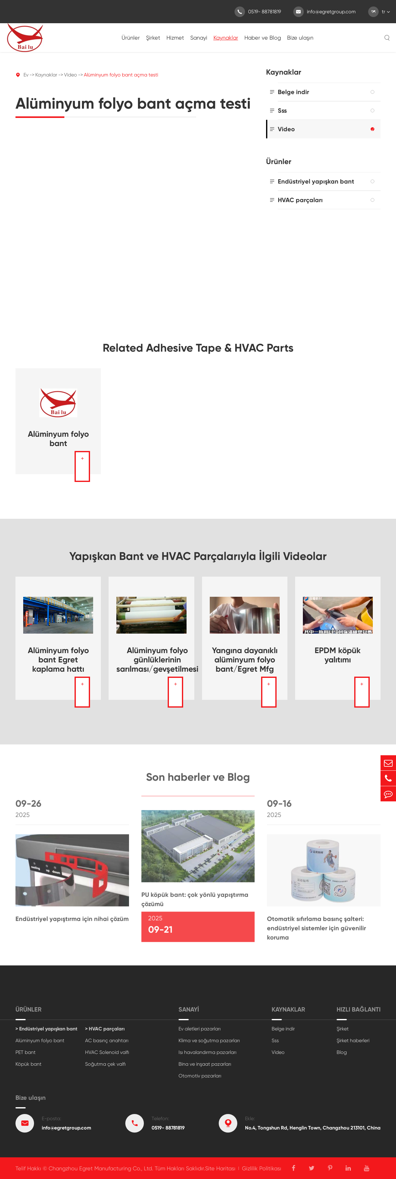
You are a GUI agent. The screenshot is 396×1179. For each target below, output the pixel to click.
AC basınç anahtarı (106, 1040)
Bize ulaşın (300, 37)
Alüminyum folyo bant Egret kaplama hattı (58, 660)
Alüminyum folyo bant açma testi (121, 75)
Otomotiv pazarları (200, 1076)
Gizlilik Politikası (261, 1168)
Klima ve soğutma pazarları (209, 1040)
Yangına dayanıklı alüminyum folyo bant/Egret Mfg (245, 660)
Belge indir (293, 92)
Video (70, 75)
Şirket (153, 37)
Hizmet (175, 37)
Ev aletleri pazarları (200, 1029)
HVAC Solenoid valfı (107, 1052)
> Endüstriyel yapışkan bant (46, 1029)
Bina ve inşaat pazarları (205, 1064)
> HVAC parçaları (105, 1029)
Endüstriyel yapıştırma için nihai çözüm (72, 921)
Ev (26, 75)
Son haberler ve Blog (198, 779)
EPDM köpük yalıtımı (338, 655)
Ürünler (131, 37)
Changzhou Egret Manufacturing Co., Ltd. (101, 1168)
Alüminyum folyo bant (58, 438)
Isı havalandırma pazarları (207, 1052)
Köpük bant (28, 1064)
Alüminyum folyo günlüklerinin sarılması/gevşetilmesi (157, 660)
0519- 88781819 (258, 12)
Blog (342, 1052)
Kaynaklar (225, 37)
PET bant (25, 1052)
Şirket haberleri (353, 1040)
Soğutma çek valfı (105, 1064)
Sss (282, 110)
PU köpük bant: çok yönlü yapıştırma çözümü (194, 901)
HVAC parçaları (300, 200)
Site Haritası (220, 1168)
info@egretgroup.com (324, 12)
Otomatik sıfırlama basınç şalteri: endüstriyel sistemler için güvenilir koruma (316, 930)
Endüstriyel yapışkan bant (316, 181)
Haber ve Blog (262, 37)
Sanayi (198, 37)
